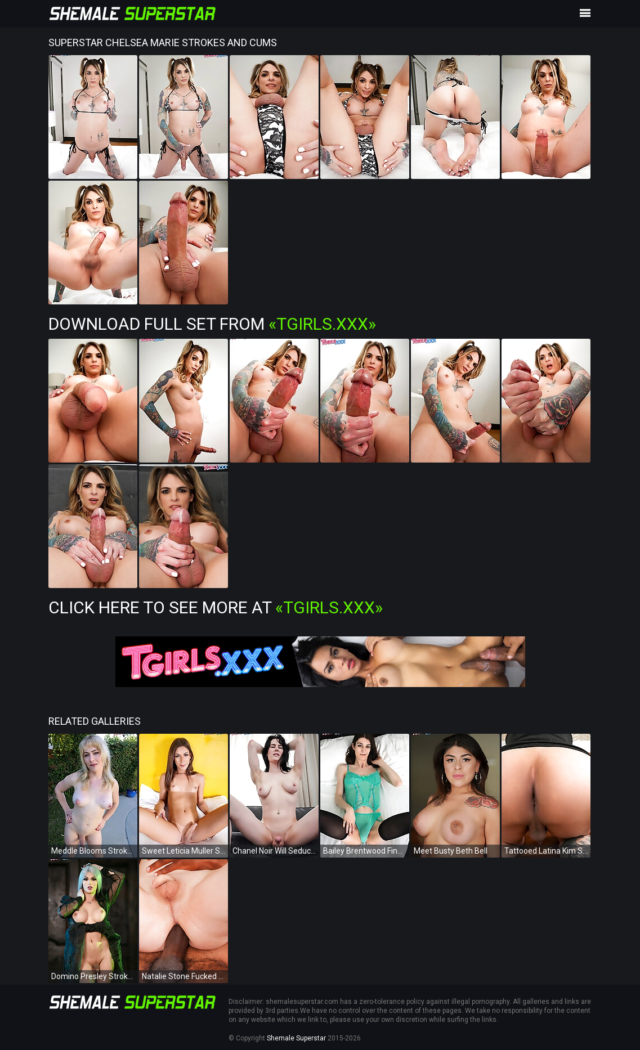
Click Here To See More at (215, 607)
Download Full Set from (212, 324)
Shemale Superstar (296, 1038)
